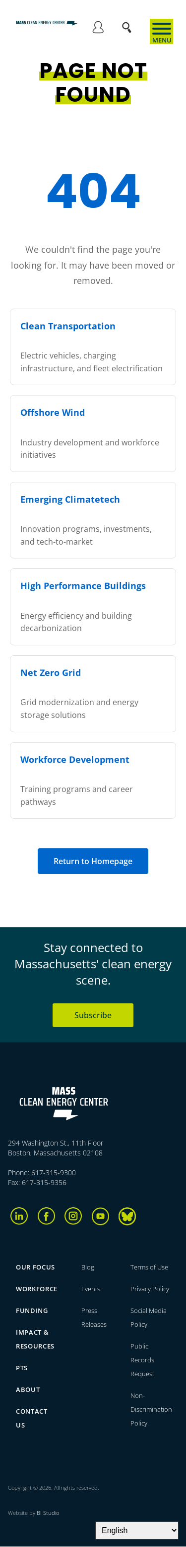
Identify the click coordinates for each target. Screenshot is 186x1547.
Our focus (35, 1267)
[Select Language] (137, 1530)
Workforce (37, 1288)
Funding (32, 1310)
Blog (87, 1267)
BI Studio (48, 1512)
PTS (22, 1367)
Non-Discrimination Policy (151, 1409)
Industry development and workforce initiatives (93, 432)
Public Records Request (142, 1360)
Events (90, 1288)
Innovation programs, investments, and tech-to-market (93, 519)
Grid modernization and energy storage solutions (93, 693)
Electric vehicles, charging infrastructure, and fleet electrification (93, 346)
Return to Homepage (93, 861)
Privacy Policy (149, 1288)
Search (130, 22)
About (28, 1389)
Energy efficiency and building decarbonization (93, 606)
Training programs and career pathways (93, 780)
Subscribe (93, 1015)
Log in (97, 28)
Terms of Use (149, 1267)
